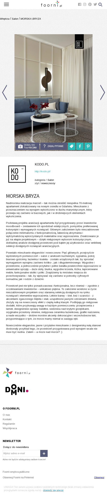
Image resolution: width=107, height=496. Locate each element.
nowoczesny (48, 183)
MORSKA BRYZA (30, 18)
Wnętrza (5, 18)
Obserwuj (99, 477)
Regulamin (9, 423)
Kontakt (7, 419)
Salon (15, 18)
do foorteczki (27, 146)
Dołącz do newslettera (16, 447)
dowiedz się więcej (53, 490)
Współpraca (10, 428)
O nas (6, 414)
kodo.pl (42, 164)
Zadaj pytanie (53, 146)
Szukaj (100, 5)
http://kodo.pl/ (43, 171)
